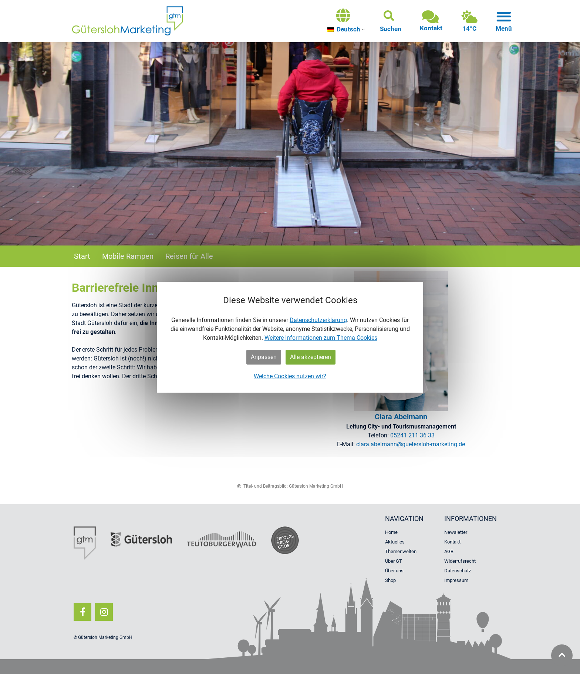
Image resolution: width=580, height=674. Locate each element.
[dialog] (290, 337)
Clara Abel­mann (401, 416)
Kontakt (452, 542)
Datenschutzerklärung (318, 320)
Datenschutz (457, 570)
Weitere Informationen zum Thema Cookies (320, 337)
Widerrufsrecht (460, 561)
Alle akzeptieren (310, 356)
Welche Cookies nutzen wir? (290, 376)
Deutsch (343, 29)
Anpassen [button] (264, 356)
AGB (448, 551)
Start (82, 256)
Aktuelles (395, 542)
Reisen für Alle (189, 256)
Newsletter (455, 532)
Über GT (393, 561)
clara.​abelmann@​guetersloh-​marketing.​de (410, 444)
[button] (390, 21)
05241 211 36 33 (412, 435)
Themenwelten (401, 551)
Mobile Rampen (128, 256)
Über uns (394, 570)
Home (391, 532)
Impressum (456, 580)
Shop (390, 580)
